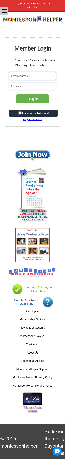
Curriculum (32, 344)
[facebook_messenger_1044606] (57, 451)
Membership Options (32, 319)
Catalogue (32, 311)
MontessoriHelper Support (32, 369)
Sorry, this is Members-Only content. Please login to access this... (36, 63)
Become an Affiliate (32, 360)
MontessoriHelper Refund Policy (32, 385)
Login (32, 98)
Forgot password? (32, 119)
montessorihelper (19, 446)
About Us (32, 352)
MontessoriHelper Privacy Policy (32, 377)
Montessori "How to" (32, 336)
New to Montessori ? (32, 327)
